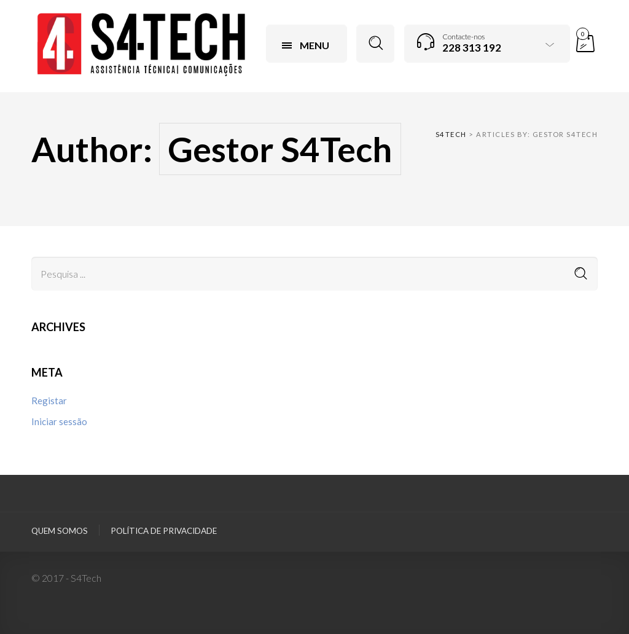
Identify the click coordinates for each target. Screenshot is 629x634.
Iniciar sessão (59, 421)
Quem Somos (59, 531)
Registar (49, 400)
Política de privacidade (164, 531)
